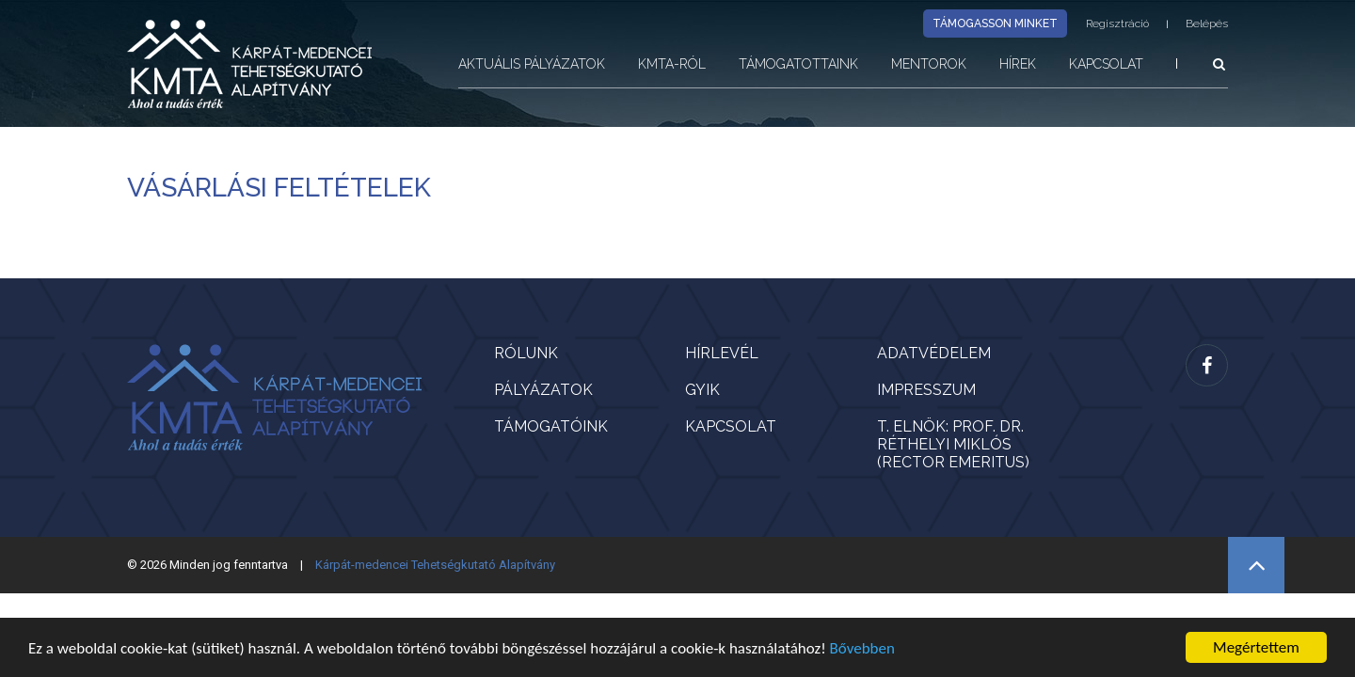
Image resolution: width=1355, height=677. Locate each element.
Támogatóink (551, 426)
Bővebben (862, 648)
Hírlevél (721, 353)
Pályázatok (543, 390)
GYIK (702, 390)
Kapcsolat (1106, 63)
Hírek (1017, 63)
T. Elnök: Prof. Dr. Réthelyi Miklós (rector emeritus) (953, 444)
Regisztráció (1117, 23)
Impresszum (926, 390)
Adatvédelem (934, 353)
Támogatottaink (798, 63)
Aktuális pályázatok (531, 63)
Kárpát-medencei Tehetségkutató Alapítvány (435, 565)
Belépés (1207, 23)
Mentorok (928, 63)
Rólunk (526, 353)
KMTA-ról (672, 63)
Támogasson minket (995, 23)
